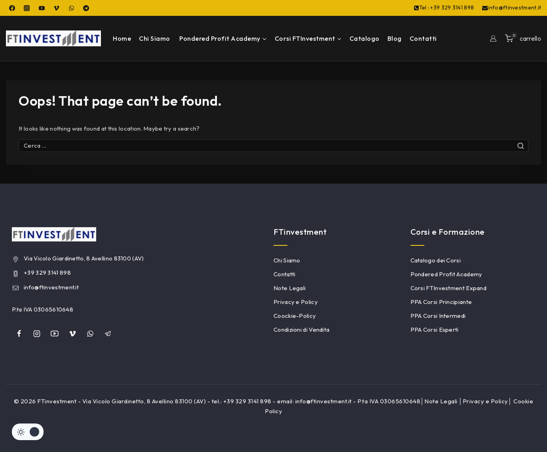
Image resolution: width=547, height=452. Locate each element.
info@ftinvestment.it (51, 287)
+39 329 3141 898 (47, 272)
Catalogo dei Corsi (435, 260)
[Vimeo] (57, 8)
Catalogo (364, 38)
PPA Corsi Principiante (441, 302)
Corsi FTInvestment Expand (448, 288)
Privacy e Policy (296, 302)
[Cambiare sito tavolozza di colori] (28, 432)
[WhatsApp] (71, 8)
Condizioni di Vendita (301, 329)
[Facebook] (12, 8)
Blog (394, 38)
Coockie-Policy (295, 315)
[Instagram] (27, 8)
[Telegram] (86, 8)
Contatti (423, 38)
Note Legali (290, 288)
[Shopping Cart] (523, 38)
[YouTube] (41, 8)
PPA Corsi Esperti (434, 329)
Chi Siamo (154, 38)
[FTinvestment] (53, 38)
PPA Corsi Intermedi (438, 315)
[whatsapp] (90, 334)
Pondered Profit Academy (446, 274)
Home (122, 38)
